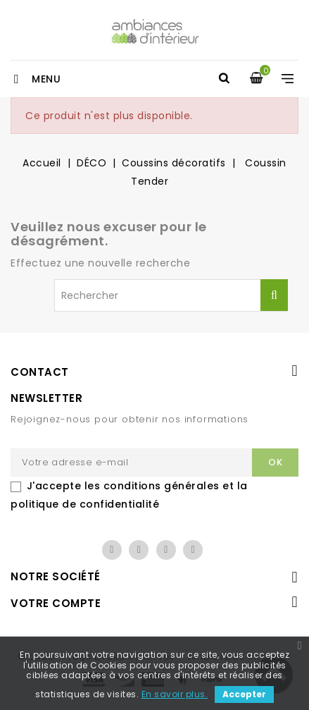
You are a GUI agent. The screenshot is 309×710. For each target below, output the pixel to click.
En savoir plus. (174, 694)
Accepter (244, 694)
